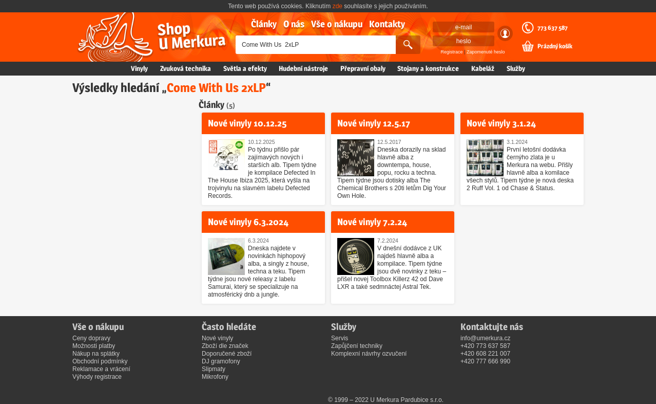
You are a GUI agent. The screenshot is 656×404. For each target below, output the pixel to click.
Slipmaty (213, 369)
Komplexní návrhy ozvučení (369, 353)
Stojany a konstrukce (428, 68)
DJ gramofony (221, 361)
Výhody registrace (97, 376)
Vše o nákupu (336, 24)
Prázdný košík (554, 46)
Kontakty (387, 24)
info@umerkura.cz (485, 338)
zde (337, 6)
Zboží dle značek (225, 346)
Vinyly (139, 68)
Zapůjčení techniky (356, 346)
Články (264, 24)
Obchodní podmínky (99, 361)
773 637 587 (552, 28)
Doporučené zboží (227, 353)
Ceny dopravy (91, 338)
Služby (516, 68)
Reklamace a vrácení (101, 369)
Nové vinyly (217, 338)
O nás (293, 24)
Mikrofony (215, 376)
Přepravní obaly (362, 68)
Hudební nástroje (303, 68)
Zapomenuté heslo (486, 51)
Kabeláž (482, 68)
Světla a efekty (245, 68)
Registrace (452, 51)
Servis (339, 338)
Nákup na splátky (96, 353)
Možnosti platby (93, 346)
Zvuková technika (185, 68)
